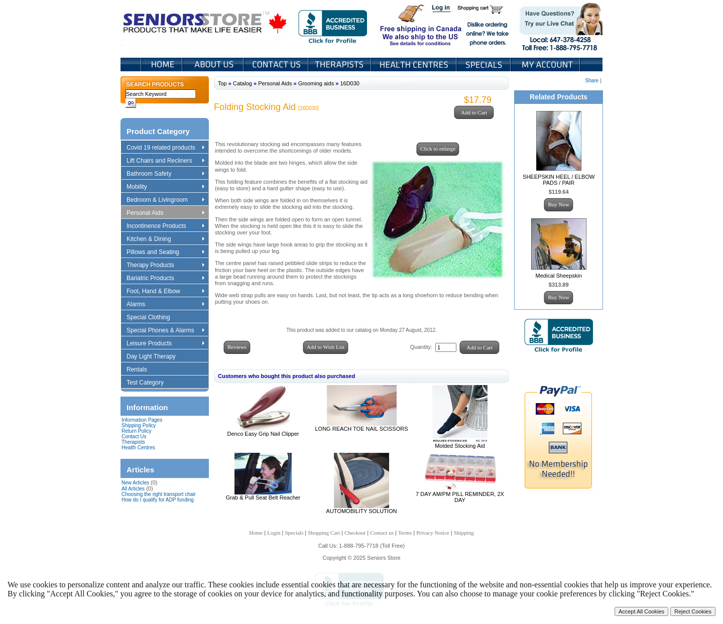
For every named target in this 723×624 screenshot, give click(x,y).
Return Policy (136, 431)
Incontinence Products (165, 226)
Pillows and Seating (165, 252)
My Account (546, 64)
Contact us (382, 533)
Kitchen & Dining (165, 239)
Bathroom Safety (165, 174)
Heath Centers (414, 64)
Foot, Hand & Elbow (165, 292)
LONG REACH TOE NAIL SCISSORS (361, 429)
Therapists (340, 64)
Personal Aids (165, 213)
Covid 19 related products (166, 148)
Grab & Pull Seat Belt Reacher (263, 497)
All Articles (133, 488)
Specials (484, 64)
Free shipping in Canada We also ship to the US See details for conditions (401, 25)
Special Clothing (153, 318)
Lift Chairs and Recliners (165, 161)
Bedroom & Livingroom (165, 200)
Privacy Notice (432, 533)
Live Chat (557, 25)
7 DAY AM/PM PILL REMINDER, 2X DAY (460, 497)
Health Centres (138, 447)
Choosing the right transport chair (159, 494)
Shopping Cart (484, 9)
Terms (405, 533)
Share (591, 80)
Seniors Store (205, 25)
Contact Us (277, 64)
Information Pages (142, 420)
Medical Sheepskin (559, 276)
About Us (214, 64)
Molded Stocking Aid (460, 446)
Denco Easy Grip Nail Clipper (263, 434)
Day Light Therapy (156, 357)
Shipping (464, 533)
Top (222, 83)
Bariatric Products (165, 279)
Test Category (150, 383)
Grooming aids (316, 83)
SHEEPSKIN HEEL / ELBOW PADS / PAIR (558, 180)
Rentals (141, 370)
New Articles (135, 482)
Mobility (165, 187)
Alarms (165, 305)
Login (442, 9)
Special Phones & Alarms (166, 331)
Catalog (242, 83)
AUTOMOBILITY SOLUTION (361, 511)
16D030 (349, 83)
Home (162, 64)
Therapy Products (165, 266)
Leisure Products (165, 344)
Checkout (355, 533)
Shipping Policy (139, 425)
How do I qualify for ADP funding (158, 500)
